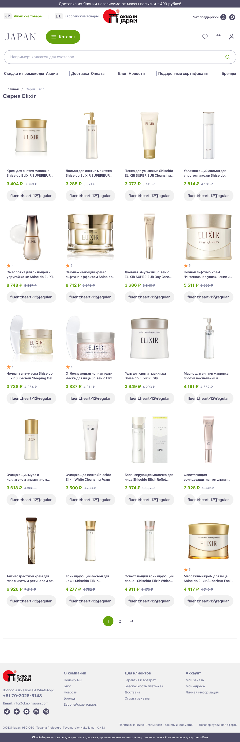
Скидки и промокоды (24, 73)
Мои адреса (195, 686)
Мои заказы (195, 680)
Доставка (80, 73)
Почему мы (73, 680)
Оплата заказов (137, 698)
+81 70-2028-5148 (22, 695)
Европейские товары (81, 704)
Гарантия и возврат (140, 680)
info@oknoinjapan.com (31, 703)
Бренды (229, 73)
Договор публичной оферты (218, 725)
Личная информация (202, 692)
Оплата (98, 73)
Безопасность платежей (144, 686)
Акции (52, 73)
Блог (122, 73)
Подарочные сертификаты (183, 73)
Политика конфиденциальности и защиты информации (156, 725)
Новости (137, 73)
